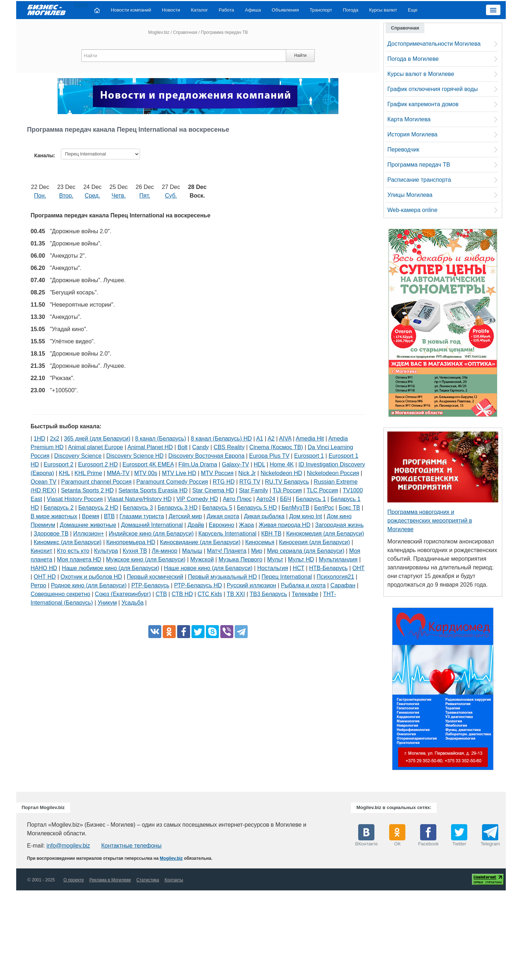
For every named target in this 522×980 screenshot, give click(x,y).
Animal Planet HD (150, 447)
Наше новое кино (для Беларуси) (208, 568)
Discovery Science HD (134, 456)
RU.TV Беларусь (287, 482)
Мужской (201, 559)
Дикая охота (223, 516)
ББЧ (285, 499)
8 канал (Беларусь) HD (221, 438)
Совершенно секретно (60, 594)
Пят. (144, 196)
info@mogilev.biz (68, 846)
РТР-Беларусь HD (198, 585)
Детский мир (185, 516)
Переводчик (403, 149)
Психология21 (335, 577)
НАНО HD (44, 568)
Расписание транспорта (419, 180)
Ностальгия (272, 568)
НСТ (298, 568)
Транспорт (321, 10)
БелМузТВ (296, 508)
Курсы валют (383, 10)
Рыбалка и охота (303, 585)
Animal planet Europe (95, 447)
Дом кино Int (305, 516)
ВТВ (109, 516)
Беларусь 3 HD (178, 508)
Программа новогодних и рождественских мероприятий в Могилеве (429, 520)
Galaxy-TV (235, 464)
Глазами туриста (142, 516)
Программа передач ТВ (418, 165)
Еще (412, 10)
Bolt (182, 447)
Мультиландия (338, 559)
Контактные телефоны (131, 846)
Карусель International (227, 533)
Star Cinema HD (213, 490)
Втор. (66, 196)
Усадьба (132, 603)
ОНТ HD (45, 577)
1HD (39, 438)
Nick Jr (247, 473)
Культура (106, 551)
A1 (259, 438)
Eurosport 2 (58, 464)
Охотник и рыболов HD (91, 577)
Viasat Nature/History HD (139, 499)
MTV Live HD (179, 473)
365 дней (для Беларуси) (97, 438)
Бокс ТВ (349, 508)
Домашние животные (88, 525)
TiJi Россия (287, 490)
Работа (226, 10)
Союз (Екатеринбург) (123, 594)
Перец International (287, 577)
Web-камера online (412, 210)
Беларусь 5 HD (257, 508)
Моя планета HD (79, 559)
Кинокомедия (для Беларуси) (325, 533)
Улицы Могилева (409, 195)
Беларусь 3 (138, 508)
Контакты (174, 879)
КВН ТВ (271, 533)
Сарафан (342, 585)
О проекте (73, 879)
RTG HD (224, 482)
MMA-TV (118, 473)
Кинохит (41, 551)
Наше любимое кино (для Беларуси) (110, 568)
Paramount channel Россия (96, 482)
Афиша (253, 10)
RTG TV (249, 482)
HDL (259, 464)
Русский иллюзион (251, 585)
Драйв (196, 525)
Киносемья (259, 542)
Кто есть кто (73, 551)
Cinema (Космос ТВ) (276, 447)
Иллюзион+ (88, 533)
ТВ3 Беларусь (268, 594)
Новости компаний (131, 10)
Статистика (147, 879)
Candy (200, 447)
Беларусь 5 (217, 508)
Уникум (107, 603)
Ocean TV (44, 482)
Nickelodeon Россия (333, 473)
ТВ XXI (236, 594)
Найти (300, 55)
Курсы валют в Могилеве (420, 74)
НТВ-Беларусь (328, 568)
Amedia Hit (310, 438)
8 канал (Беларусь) (160, 438)
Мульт (275, 559)
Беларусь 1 (311, 499)
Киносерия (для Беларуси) (314, 542)
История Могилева (412, 134)
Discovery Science (78, 456)
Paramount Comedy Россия (172, 482)
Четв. (119, 196)
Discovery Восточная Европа (206, 456)
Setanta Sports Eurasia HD (153, 490)
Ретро (38, 585)
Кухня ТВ (135, 551)
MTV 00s (145, 473)
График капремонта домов (423, 104)
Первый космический (155, 577)
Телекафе (305, 594)
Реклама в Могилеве (110, 879)
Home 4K (282, 464)
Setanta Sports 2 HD (87, 490)
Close (81, 4)
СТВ (161, 594)
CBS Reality (228, 447)
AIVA (285, 438)
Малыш (192, 551)
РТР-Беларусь (150, 585)
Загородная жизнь (339, 525)
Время (90, 516)
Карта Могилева (409, 119)
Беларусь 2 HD (98, 508)
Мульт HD (301, 559)
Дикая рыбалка (264, 516)
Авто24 (265, 499)
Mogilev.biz (158, 32)
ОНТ (358, 568)
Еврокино (221, 525)
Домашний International (152, 525)
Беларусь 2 (58, 508)
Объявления (285, 10)
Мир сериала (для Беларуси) (306, 551)
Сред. (92, 196)
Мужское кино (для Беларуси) (145, 559)
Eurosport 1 (309, 456)
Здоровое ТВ (51, 533)
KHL (64, 473)
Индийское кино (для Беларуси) (151, 533)
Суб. (171, 196)
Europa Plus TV (269, 456)
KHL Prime (88, 473)
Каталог (199, 10)
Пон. (40, 196)
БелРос (324, 508)
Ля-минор (164, 551)
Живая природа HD (284, 525)
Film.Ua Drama (198, 464)
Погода (351, 10)
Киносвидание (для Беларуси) (200, 542)
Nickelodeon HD (281, 473)
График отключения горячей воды (432, 89)
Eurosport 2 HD (98, 464)
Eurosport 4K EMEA (148, 464)
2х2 (54, 438)
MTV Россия (217, 473)
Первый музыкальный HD (222, 577)
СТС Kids (210, 594)
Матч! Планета (227, 551)
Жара (246, 525)
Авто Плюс (237, 499)
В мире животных (54, 516)
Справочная (185, 32)
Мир (256, 551)
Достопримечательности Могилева (434, 44)
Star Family (253, 490)
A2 (271, 438)
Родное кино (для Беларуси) (89, 585)
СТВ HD (182, 594)
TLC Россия (322, 490)
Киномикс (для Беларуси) (68, 542)
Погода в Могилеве (413, 59)
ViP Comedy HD (197, 499)
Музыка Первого (240, 559)
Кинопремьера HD (130, 542)
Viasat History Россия (75, 499)
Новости (171, 10)
